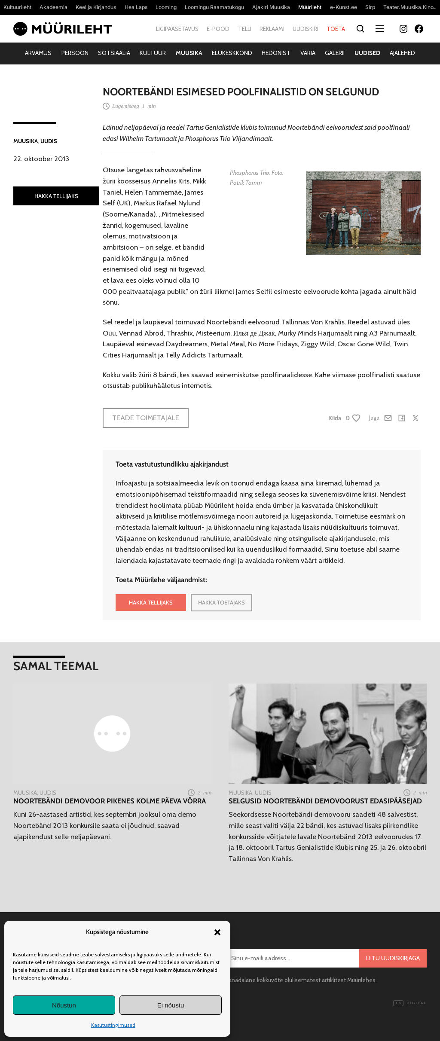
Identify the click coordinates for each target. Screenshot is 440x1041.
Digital (410, 1003)
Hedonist (276, 53)
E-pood (218, 28)
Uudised (367, 53)
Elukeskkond (232, 53)
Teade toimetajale (145, 417)
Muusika (189, 53)
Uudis (48, 140)
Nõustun (64, 1005)
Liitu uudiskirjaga (393, 958)
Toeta (336, 28)
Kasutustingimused (113, 1025)
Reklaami (272, 28)
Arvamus (38, 53)
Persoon (75, 53)
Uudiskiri (305, 28)
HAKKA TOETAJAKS (221, 602)
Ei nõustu (170, 1005)
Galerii (335, 53)
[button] (217, 932)
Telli (244, 28)
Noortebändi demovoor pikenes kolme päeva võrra (109, 801)
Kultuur (153, 53)
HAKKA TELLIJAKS (56, 195)
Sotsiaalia (114, 53)
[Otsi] (360, 29)
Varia (307, 53)
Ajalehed (402, 53)
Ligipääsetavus (177, 28)
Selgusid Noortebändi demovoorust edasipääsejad (325, 801)
